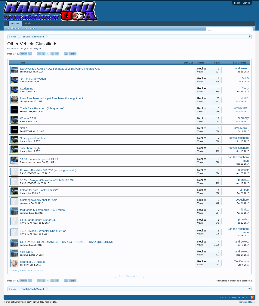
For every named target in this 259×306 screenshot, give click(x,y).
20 (66, 54)
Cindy (245, 88)
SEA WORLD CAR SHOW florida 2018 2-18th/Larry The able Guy (60, 68)
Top (247, 297)
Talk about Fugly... (31, 148)
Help (234, 297)
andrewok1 (25, 72)
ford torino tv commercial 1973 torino (42, 209)
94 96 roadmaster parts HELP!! (39, 159)
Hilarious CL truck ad (32, 261)
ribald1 (244, 98)
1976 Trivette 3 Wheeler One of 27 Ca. (43, 230)
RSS (252, 297)
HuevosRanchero (238, 137)
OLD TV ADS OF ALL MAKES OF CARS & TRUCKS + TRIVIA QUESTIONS (66, 241)
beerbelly (243, 117)
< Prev (23, 54)
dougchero (25, 203)
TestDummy (241, 261)
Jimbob (244, 189)
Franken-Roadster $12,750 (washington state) (48, 170)
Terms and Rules (247, 302)
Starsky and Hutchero (33, 138)
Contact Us (225, 297)
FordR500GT (26, 111)
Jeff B (245, 78)
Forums (15, 23)
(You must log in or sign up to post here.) (233, 281)
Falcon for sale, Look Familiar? (39, 190)
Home (241, 297)
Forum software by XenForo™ (31, 302)
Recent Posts (31, 28)
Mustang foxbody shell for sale (38, 200)
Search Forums (14, 28)
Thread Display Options (129, 276)
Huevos (23, 82)
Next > (72, 54)
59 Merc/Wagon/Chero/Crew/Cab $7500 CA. (47, 180)
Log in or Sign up (242, 3)
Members (29, 23)
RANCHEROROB (28, 173)
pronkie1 (243, 179)
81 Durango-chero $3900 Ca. (38, 219)
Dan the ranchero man (30, 162)
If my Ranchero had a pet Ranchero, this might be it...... (54, 98)
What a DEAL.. (29, 118)
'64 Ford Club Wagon (33, 78)
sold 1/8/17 (27, 251)
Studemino (26, 88)
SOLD (24, 128)
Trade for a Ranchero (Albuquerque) (42, 108)
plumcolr (243, 169)
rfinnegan (24, 101)
